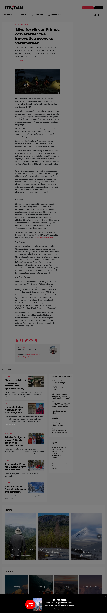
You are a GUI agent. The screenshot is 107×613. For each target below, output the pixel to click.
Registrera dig (59, 610)
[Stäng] (105, 596)
